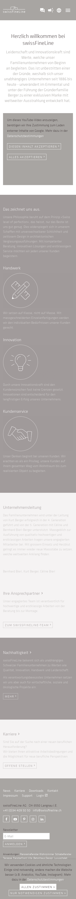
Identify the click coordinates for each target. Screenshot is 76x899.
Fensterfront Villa (22, 857)
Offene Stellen (20, 766)
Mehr (11, 696)
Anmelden (15, 844)
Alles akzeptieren (27, 157)
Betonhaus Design (43, 857)
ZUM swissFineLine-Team (28, 625)
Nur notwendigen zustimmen (38, 893)
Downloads (36, 791)
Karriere (12, 733)
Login (42, 795)
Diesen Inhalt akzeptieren (34, 146)
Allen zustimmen (38, 887)
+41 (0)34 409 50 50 (16, 810)
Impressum (10, 795)
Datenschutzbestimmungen (25, 136)
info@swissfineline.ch (47, 810)
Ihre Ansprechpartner (23, 593)
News (6, 791)
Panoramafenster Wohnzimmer (37, 854)
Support (27, 795)
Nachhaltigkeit (18, 652)
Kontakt (52, 791)
